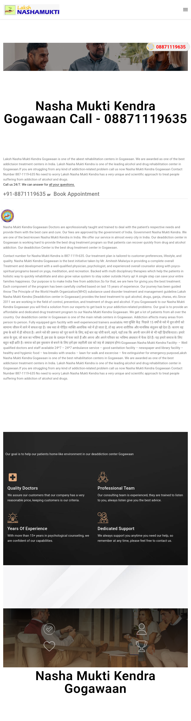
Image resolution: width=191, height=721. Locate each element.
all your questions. (62, 184)
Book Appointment (76, 194)
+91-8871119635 (25, 194)
